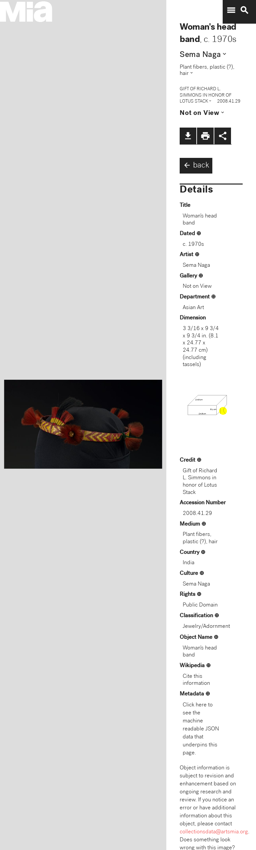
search (244, 10)
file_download (188, 136)
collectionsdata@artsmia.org (214, 832)
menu (231, 10)
